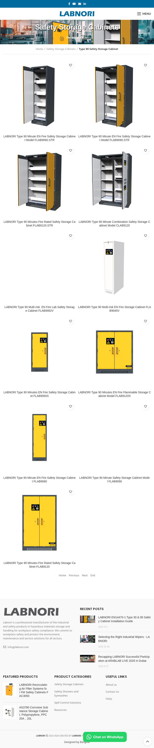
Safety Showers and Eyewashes (66, 693)
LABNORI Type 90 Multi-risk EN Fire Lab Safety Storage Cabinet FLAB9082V (40, 308)
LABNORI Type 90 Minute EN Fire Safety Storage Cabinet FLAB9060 (39, 479)
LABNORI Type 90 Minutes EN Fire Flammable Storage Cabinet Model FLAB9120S (114, 394)
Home (39, 49)
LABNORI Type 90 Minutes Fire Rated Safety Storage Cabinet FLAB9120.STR (39, 223)
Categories (74, 37)
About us (111, 685)
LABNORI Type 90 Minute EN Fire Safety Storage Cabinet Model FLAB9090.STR (114, 138)
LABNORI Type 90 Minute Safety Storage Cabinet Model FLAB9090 (114, 479)
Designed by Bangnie (77, 742)
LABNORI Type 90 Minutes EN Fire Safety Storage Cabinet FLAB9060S (39, 394)
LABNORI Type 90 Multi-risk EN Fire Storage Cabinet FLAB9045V (114, 308)
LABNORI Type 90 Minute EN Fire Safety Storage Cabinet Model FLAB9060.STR (39, 138)
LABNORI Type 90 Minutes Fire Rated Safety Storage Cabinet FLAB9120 (39, 564)
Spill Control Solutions (67, 703)
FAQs (109, 699)
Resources (60, 710)
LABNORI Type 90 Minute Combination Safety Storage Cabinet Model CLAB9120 (114, 223)
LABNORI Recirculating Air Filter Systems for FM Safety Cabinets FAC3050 (33, 690)
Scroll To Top (147, 741)
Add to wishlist (70, 65)
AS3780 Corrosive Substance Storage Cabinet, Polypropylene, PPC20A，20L (33, 713)
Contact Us (112, 692)
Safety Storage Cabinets (61, 49)
